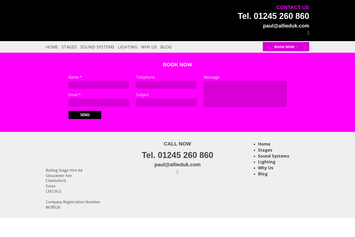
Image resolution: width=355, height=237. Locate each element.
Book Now (286, 46)
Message (211, 77)
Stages (69, 47)
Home (52, 47)
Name (75, 77)
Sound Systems (97, 47)
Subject (142, 94)
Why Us (149, 47)
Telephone (145, 77)
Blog (166, 47)
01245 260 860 (281, 16)
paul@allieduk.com (286, 26)
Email (74, 94)
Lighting (128, 47)
